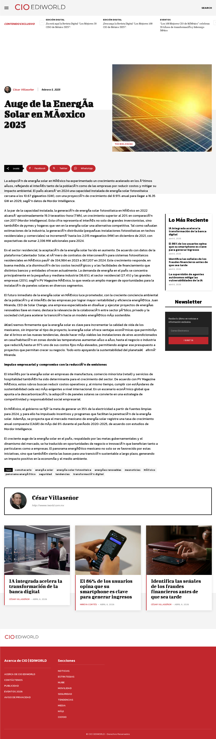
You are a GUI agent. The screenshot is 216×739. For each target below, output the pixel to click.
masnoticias (133, 470)
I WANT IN (188, 340)
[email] (188, 331)
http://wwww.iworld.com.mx (48, 505)
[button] (207, 8)
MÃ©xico (149, 470)
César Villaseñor (23, 89)
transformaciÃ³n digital (88, 474)
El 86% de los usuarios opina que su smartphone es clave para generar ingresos (188, 246)
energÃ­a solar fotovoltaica (74, 470)
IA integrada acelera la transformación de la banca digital (187, 231)
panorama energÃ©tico (21, 474)
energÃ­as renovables (108, 470)
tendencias (62, 474)
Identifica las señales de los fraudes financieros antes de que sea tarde (188, 262)
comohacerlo (23, 470)
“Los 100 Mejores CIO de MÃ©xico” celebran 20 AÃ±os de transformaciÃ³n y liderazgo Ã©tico (185, 27)
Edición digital (55, 20)
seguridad (45, 474)
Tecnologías (123, 143)
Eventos (165, 20)
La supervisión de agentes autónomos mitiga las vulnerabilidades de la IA (186, 277)
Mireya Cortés (88, 604)
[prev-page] (42, 22)
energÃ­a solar (44, 470)
